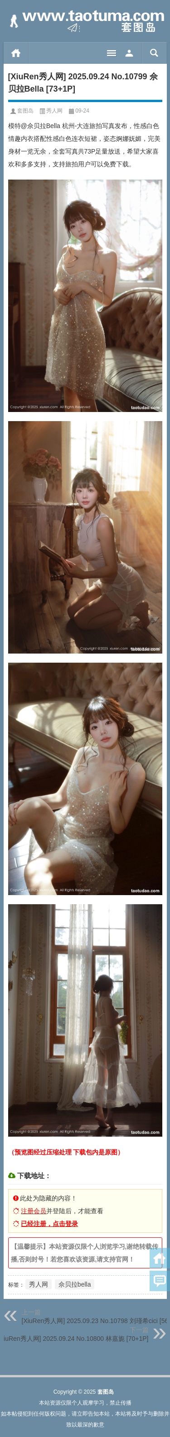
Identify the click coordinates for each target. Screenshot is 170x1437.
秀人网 (54, 111)
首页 (16, 53)
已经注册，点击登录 (49, 1223)
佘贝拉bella (74, 1284)
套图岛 (25, 111)
